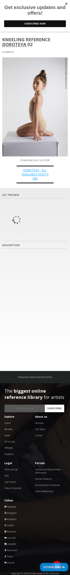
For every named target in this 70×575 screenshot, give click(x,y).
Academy (9, 454)
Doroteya (14, 44)
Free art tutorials (12, 488)
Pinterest (10, 531)
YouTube (10, 537)
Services (39, 423)
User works (10, 482)
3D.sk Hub (9, 441)
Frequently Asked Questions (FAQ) (35, 377)
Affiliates (8, 447)
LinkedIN (10, 544)
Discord (9, 562)
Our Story (40, 429)
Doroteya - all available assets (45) (35, 174)
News (7, 435)
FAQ (6, 475)
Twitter (9, 525)
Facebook (10, 506)
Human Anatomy (43, 479)
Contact (39, 435)
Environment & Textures (47, 485)
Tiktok (8, 556)
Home (7, 423)
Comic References (44, 491)
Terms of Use (11, 469)
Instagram (10, 513)
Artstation (10, 519)
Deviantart (11, 550)
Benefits (8, 429)
